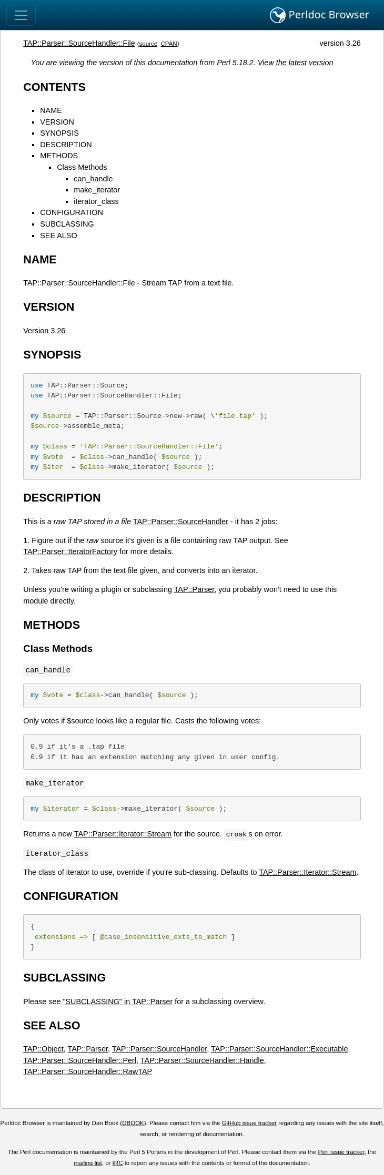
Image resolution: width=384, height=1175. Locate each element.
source (148, 43)
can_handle (93, 179)
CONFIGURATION (71, 212)
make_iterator (97, 190)
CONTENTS (54, 87)
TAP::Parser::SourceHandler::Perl (79, 1060)
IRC (118, 1163)
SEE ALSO (58, 235)
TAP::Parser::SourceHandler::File (79, 43)
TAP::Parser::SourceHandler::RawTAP (87, 1071)
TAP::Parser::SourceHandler (180, 521)
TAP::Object (43, 1049)
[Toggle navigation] (21, 15)
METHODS (59, 155)
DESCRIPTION (66, 144)
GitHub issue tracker (249, 1123)
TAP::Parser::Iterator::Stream (122, 834)
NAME (51, 110)
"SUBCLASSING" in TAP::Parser (118, 1001)
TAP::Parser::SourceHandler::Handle (202, 1060)
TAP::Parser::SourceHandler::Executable (279, 1049)
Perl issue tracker (341, 1152)
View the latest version (296, 62)
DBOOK (133, 1123)
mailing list (88, 1163)
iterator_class (96, 201)
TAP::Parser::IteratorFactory (70, 551)
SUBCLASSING (67, 224)
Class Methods (82, 167)
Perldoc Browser (319, 15)
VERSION (57, 122)
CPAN (169, 43)
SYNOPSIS (59, 133)
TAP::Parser (194, 589)
